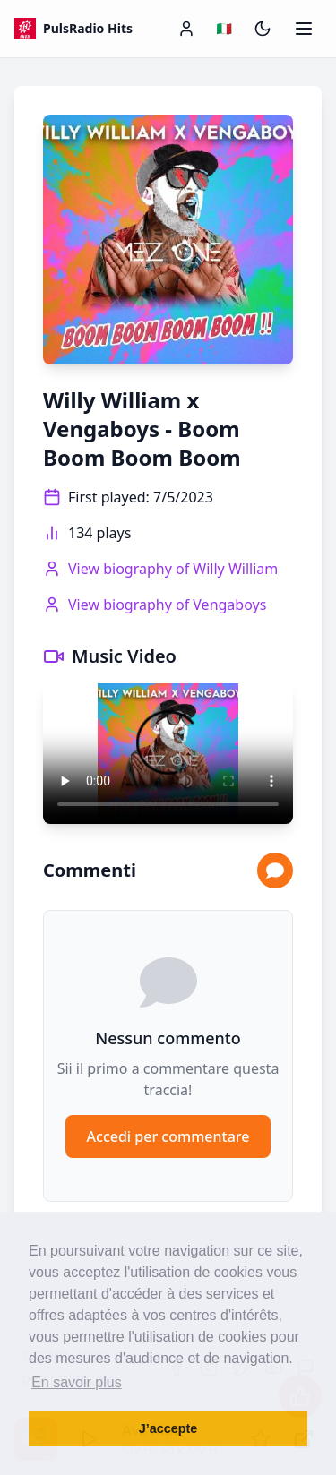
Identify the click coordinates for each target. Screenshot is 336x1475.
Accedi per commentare (168, 1136)
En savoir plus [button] (76, 1382)
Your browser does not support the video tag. (168, 753)
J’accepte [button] (168, 1428)
